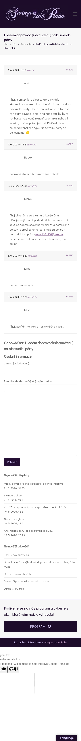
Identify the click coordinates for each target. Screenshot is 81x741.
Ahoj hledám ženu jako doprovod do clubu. (28, 530)
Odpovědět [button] (30, 70)
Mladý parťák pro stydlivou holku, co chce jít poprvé (33, 483)
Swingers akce (13, 495)
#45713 (69, 69)
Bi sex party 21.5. (20, 555)
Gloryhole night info (15, 519)
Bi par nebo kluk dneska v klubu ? (32, 581)
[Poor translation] (13, 669)
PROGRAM (40, 626)
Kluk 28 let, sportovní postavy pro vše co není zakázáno (36, 507)
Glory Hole (18, 588)
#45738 (69, 296)
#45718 (69, 144)
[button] (75, 14)
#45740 (69, 255)
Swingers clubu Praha (55, 642)
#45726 (69, 185)
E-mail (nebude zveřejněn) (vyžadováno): (28, 381)
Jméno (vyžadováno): (17, 363)
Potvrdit (12, 462)
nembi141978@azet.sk (49, 234)
